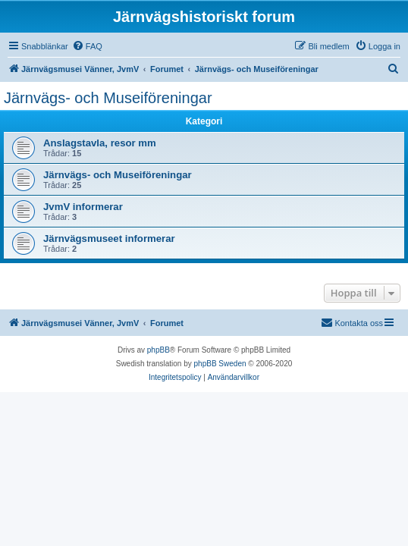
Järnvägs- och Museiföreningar (108, 97)
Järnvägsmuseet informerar (109, 238)
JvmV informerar (83, 206)
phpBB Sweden (220, 363)
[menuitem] (87, 46)
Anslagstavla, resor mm (99, 143)
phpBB (158, 350)
